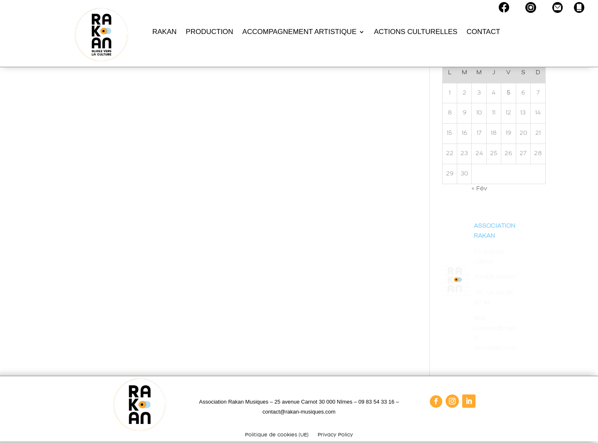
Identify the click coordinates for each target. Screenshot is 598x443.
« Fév (479, 189)
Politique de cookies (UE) (277, 435)
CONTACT (483, 32)
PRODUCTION (209, 32)
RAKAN (164, 32)
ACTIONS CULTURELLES (415, 32)
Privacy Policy (335, 435)
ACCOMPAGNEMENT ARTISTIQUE (300, 32)
